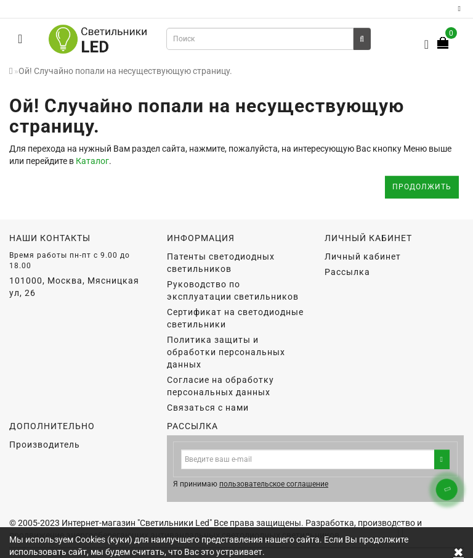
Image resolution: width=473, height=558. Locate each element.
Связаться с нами (208, 407)
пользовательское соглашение (273, 484)
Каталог (92, 161)
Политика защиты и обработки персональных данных (226, 352)
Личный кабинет (363, 256)
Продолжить (421, 187)
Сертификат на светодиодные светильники (235, 318)
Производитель (44, 444)
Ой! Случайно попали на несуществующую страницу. (125, 71)
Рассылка (347, 272)
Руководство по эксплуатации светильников (233, 290)
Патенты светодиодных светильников (221, 263)
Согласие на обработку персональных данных (220, 386)
